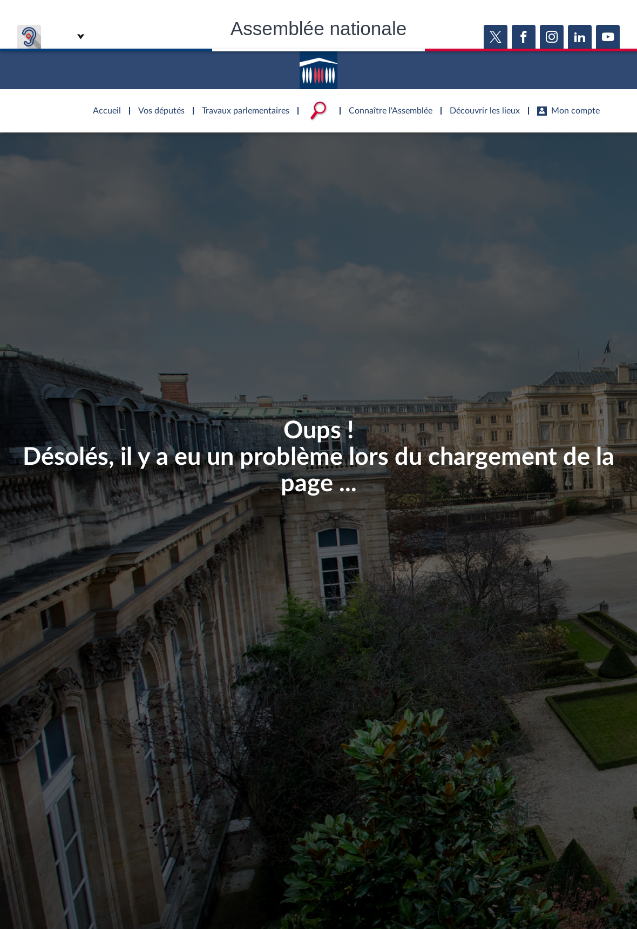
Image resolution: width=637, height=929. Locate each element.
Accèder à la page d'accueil (318, 66)
